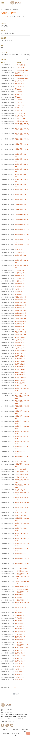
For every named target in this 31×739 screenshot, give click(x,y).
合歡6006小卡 (19, 278)
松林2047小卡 (19, 343)
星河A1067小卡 (20, 108)
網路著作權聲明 (25, 730)
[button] (15, 59)
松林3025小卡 (19, 284)
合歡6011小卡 (19, 281)
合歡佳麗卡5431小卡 (21, 600)
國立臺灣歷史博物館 (6, 705)
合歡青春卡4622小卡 (21, 76)
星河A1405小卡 (20, 653)
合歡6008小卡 (19, 270)
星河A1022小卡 (20, 116)
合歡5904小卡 (19, 250)
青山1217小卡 (19, 105)
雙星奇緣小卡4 (19, 615)
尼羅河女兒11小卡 (20, 372)
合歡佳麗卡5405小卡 (21, 589)
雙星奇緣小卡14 (20, 642)
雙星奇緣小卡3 (19, 613)
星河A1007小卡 (20, 490)
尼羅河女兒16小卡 (20, 375)
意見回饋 (12, 17)
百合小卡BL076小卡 (21, 393)
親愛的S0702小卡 (20, 300)
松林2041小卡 (19, 348)
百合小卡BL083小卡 (21, 469)
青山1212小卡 (19, 81)
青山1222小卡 (19, 89)
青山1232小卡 (19, 102)
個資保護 (15, 729)
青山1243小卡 (19, 97)
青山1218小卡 (19, 67)
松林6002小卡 (19, 680)
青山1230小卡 (19, 100)
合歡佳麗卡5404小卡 (21, 592)
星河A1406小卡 (20, 661)
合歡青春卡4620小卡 (21, 78)
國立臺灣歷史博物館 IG (7, 725)
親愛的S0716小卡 (20, 313)
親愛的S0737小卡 (20, 332)
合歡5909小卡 (19, 252)
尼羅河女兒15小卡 (20, 367)
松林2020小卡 (19, 324)
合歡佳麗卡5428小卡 (21, 587)
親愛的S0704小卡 (20, 321)
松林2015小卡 (19, 340)
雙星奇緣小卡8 (19, 626)
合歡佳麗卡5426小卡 (21, 645)
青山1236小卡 (19, 86)
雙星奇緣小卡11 (20, 634)
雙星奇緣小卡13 (20, 639)
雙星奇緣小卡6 (19, 621)
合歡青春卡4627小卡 (21, 70)
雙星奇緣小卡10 (20, 631)
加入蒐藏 (21, 17)
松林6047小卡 (19, 666)
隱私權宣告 (6, 733)
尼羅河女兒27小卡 (20, 385)
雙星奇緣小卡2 (19, 597)
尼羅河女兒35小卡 (20, 359)
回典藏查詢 (15, 694)
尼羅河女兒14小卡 (20, 364)
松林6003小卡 (19, 669)
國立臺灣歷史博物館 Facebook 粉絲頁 (2, 725)
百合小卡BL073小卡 (21, 461)
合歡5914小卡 (19, 276)
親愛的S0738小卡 (20, 334)
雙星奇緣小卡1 (19, 595)
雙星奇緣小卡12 (20, 637)
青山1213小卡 (19, 84)
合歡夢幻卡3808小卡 (21, 121)
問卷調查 (5, 729)
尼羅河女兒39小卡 (20, 380)
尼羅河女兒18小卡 (20, 377)
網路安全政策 (15, 734)
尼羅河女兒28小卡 (20, 361)
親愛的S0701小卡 (20, 316)
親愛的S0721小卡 (20, 302)
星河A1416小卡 (20, 650)
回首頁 (2, 9)
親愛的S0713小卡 (20, 297)
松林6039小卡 (19, 672)
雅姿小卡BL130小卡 (21, 513)
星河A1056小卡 (20, 94)
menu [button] (3, 3)
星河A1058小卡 (20, 110)
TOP (28, 733)
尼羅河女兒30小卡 (20, 369)
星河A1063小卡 (20, 113)
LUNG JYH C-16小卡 (21, 647)
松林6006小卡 (19, 677)
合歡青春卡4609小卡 (21, 477)
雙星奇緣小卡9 (19, 629)
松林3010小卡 (19, 308)
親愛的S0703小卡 (20, 318)
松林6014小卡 (19, 664)
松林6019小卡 (19, 674)
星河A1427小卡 (20, 658)
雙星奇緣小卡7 (19, 623)
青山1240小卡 (19, 92)
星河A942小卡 (19, 73)
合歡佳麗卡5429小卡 (21, 574)
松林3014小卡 (19, 294)
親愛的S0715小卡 (20, 310)
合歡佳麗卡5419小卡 (21, 474)
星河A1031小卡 (20, 118)
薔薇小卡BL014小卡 (21, 515)
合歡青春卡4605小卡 (21, 472)
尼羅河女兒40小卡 (20, 351)
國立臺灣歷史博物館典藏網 (16, 3)
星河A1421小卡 (20, 656)
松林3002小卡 (19, 292)
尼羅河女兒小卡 (20, 353)
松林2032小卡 (19, 329)
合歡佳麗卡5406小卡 (21, 571)
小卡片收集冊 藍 (20, 65)
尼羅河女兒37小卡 (20, 356)
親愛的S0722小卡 (20, 305)
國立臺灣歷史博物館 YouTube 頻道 (11, 725)
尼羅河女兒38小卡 (20, 383)
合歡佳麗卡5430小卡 (21, 568)
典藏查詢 (8, 9)
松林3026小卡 (19, 286)
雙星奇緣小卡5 (19, 618)
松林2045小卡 (19, 326)
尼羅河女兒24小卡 (20, 337)
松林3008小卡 (19, 289)
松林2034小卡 (19, 345)
